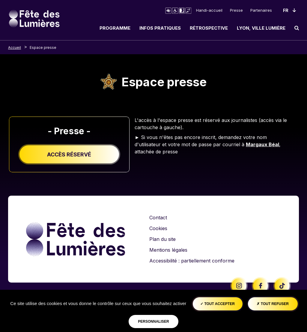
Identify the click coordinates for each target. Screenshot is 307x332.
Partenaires (261, 10)
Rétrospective (209, 28)
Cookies (158, 228)
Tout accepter (217, 304)
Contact (158, 218)
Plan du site (162, 239)
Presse (236, 10)
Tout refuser (272, 304)
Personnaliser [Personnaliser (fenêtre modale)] (153, 321)
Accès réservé (69, 154)
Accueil (14, 47)
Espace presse (43, 47)
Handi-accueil (209, 10)
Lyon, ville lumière (261, 28)
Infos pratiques (160, 28)
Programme (115, 28)
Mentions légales (168, 250)
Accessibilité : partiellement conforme (191, 261)
